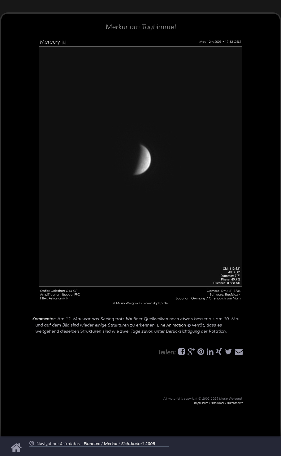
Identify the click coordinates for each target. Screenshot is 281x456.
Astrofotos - (80, 443)
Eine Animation (174, 325)
